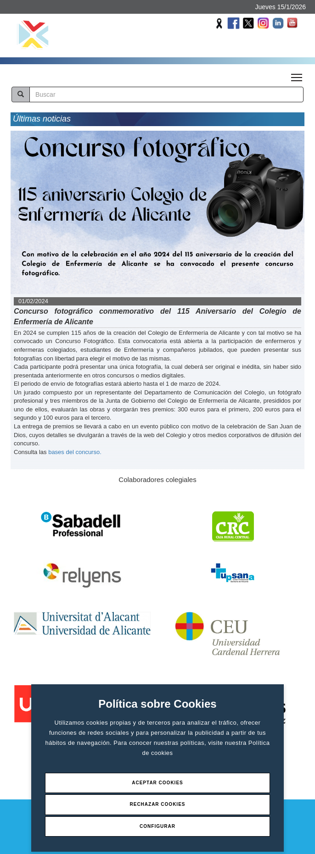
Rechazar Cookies (157, 804)
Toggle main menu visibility (297, 74)
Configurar (157, 826)
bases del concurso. (74, 452)
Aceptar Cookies (157, 782)
